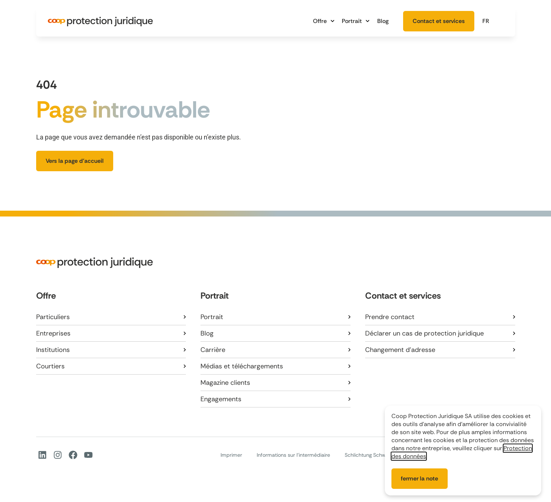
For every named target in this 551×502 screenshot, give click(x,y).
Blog (383, 21)
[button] (491, 21)
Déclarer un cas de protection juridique (424, 333)
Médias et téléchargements (241, 366)
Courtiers (50, 366)
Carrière (212, 349)
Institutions (53, 349)
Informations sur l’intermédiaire (293, 455)
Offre (323, 21)
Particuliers (53, 317)
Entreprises (53, 333)
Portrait (356, 21)
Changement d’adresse (400, 349)
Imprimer (231, 455)
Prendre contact (389, 317)
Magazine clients (225, 382)
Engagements (220, 399)
